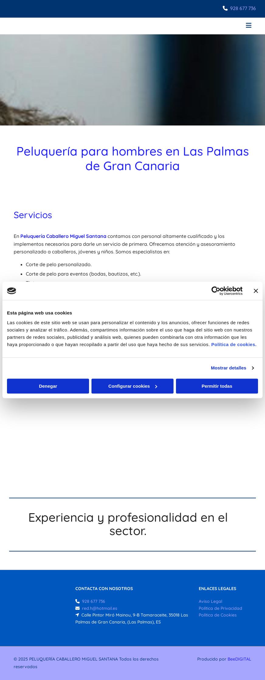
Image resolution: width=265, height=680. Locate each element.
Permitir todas (216, 386)
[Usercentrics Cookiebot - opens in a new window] (216, 290)
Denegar (48, 386)
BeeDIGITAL (239, 659)
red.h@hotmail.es (99, 608)
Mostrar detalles (228, 367)
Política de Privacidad (220, 608)
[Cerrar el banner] (256, 291)
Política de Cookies (218, 615)
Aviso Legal (210, 601)
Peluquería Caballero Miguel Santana (63, 236)
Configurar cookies (132, 386)
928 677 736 (243, 8)
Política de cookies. (233, 344)
